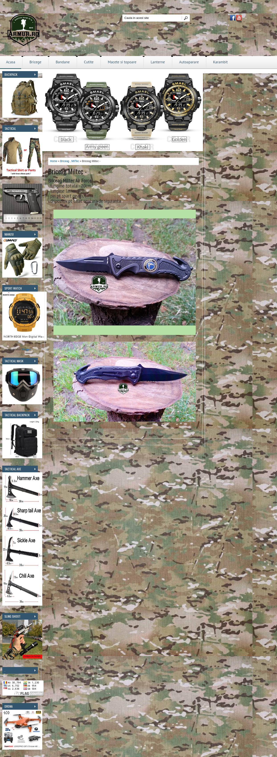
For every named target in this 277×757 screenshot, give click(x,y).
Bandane (63, 62)
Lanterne (158, 62)
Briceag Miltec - (67, 171)
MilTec (75, 161)
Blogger (26, 349)
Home (53, 161)
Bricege (35, 62)
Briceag (64, 161)
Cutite (88, 62)
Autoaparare (189, 62)
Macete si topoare (122, 62)
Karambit (220, 62)
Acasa (10, 62)
